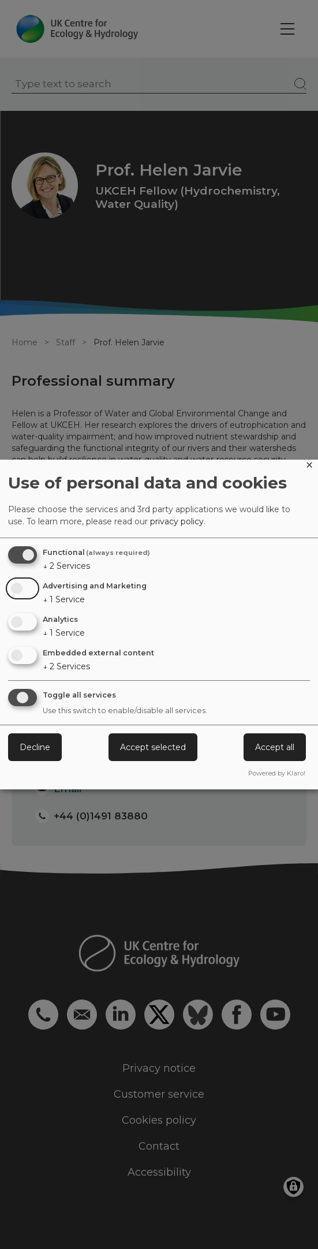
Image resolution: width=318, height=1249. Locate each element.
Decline (35, 747)
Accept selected (153, 747)
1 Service (64, 599)
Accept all (274, 747)
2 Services (66, 566)
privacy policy (177, 521)
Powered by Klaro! (276, 773)
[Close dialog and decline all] (309, 467)
